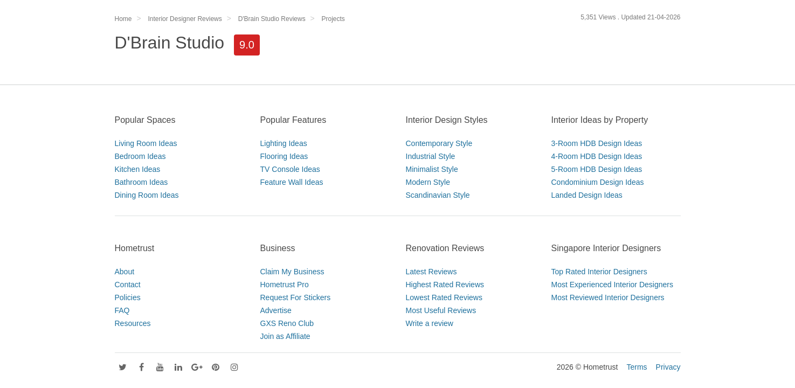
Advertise (276, 310)
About (125, 271)
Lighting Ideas (283, 143)
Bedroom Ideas (140, 156)
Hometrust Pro (284, 284)
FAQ (122, 310)
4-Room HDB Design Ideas (596, 156)
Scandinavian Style (438, 195)
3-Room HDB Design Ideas (596, 143)
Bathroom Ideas (141, 182)
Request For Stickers (295, 297)
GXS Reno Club (287, 323)
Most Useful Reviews (441, 310)
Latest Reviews (431, 271)
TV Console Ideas (290, 169)
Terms (636, 367)
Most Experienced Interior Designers (612, 284)
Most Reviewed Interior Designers (608, 297)
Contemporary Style (439, 143)
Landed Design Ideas (587, 195)
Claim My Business (292, 271)
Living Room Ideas (146, 143)
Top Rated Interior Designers (599, 271)
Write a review (429, 323)
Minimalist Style (432, 169)
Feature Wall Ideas (291, 182)
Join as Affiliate (285, 336)
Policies (128, 297)
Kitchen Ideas (138, 169)
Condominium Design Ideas (597, 182)
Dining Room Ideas (147, 195)
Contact (128, 284)
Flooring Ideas (284, 156)
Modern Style (428, 182)
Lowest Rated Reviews (444, 297)
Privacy (668, 367)
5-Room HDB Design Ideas (596, 169)
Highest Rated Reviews (445, 284)
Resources (133, 323)
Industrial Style (430, 156)
